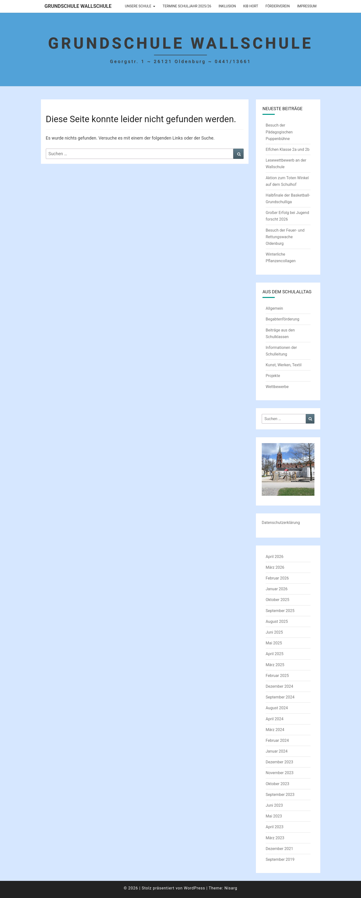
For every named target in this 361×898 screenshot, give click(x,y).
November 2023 (279, 772)
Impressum (306, 6)
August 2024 (277, 708)
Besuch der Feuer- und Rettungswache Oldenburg (285, 237)
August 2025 (277, 621)
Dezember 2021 (279, 848)
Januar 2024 (276, 751)
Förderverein (277, 6)
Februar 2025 (277, 675)
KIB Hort (250, 6)
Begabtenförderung (282, 319)
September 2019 (280, 859)
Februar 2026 (277, 578)
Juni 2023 (274, 805)
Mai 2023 (274, 816)
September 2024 (280, 697)
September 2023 (280, 794)
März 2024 (275, 729)
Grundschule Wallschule (78, 6)
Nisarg (230, 888)
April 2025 (275, 653)
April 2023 (275, 827)
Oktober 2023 (277, 783)
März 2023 (275, 838)
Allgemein (274, 308)
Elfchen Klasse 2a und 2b (288, 149)
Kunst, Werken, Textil (283, 365)
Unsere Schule (138, 6)
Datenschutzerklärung (281, 522)
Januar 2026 (276, 589)
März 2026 (275, 567)
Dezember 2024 (279, 686)
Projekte (273, 375)
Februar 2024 (277, 740)
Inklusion (227, 6)
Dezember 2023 (279, 762)
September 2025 (280, 610)
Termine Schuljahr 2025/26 (187, 6)
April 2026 (275, 556)
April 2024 (275, 719)
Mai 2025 (274, 643)
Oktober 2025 (277, 599)
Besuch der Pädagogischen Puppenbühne (279, 132)
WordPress (194, 888)
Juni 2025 (274, 632)
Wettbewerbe (277, 386)
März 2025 (275, 664)
